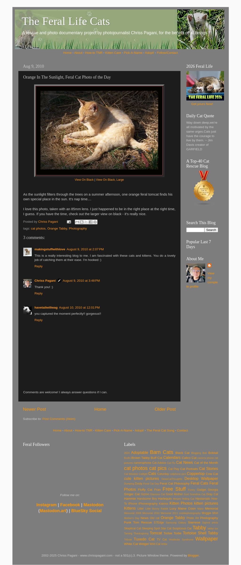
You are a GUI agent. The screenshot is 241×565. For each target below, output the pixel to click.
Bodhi (127, 457)
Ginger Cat (132, 494)
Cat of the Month (206, 463)
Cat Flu (171, 462)
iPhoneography (148, 503)
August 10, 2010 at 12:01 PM (79, 307)
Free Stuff (174, 489)
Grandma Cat (197, 494)
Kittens (130, 508)
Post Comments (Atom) (58, 419)
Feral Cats (199, 483)
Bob (204, 453)
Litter (140, 508)
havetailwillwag (46, 307)
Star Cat (166, 528)
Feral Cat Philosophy (174, 483)
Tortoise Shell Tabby (200, 533)
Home (67, 52)
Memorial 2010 (151, 513)
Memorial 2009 (132, 513)
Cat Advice (159, 463)
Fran (157, 489)
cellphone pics (178, 474)
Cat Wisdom (131, 474)
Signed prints (210, 522)
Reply (39, 266)
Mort (215, 513)
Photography (78, 228)
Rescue (146, 522)
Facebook (70, 504)
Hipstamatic (202, 498)
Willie (164, 544)
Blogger (193, 555)
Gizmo (145, 494)
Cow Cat (212, 474)
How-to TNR (94, 52)
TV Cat (162, 539)
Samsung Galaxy (176, 522)
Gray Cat (212, 494)
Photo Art (193, 518)
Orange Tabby (57, 228)
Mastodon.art (53, 510)
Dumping (129, 483)
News (145, 518)
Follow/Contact (167, 52)
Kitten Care (113, 52)
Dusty (138, 483)
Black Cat (182, 453)
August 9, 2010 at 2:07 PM (85, 249)
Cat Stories (208, 468)
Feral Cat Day (151, 483)
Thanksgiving (141, 533)
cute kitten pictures (141, 478)
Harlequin (165, 498)
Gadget (201, 489)
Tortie (177, 533)
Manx (200, 508)
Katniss (163, 503)
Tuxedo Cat (144, 539)
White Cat (131, 544)
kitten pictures (206, 503)
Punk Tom (131, 522)
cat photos (38, 228)
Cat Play (173, 469)
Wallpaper (206, 539)
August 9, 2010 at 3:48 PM (81, 280)
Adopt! (149, 52)
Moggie (206, 513)
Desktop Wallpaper (201, 478)
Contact (182, 430)
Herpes (177, 498)
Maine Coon (187, 508)
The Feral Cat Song (160, 430)
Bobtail (213, 453)
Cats (152, 473)
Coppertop (196, 473)
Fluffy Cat (145, 489)
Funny (191, 489)
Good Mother (174, 494)
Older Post (165, 409)
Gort (186, 494)
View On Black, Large (110, 179)
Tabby (199, 528)
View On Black (84, 179)
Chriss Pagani (45, 280)
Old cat (154, 518)
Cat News (184, 462)
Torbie (168, 533)
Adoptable (139, 452)
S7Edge (159, 522)
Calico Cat (189, 458)
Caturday (163, 474)
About (78, 52)
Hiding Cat (188, 498)
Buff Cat (156, 458)
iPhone (132, 503)
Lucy (172, 508)
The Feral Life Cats (66, 21)
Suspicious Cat (182, 528)
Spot (157, 528)
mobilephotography (190, 513)
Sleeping (147, 528)
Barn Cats (161, 452)
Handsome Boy (147, 498)
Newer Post (34, 409)
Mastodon (94, 504)
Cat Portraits (189, 469)
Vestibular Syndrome (181, 539)
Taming (128, 533)
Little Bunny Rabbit (156, 508)
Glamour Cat (157, 494)
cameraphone (142, 463)
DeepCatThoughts (171, 478)
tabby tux (213, 528)
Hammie (130, 498)
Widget (144, 544)
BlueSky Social (86, 510)
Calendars (172, 457)
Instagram (46, 504)
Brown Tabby (140, 458)
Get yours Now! (202, 104)
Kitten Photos (181, 503)
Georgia (213, 489)
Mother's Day (131, 518)
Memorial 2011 (169, 513)
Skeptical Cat (132, 528)
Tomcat (156, 533)
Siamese (194, 522)
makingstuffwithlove (50, 249)
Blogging (196, 453)
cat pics (158, 468)
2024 (127, 453)
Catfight (143, 474)
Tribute (128, 539)
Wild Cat (155, 544)
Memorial (211, 508)
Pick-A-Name (133, 52)
